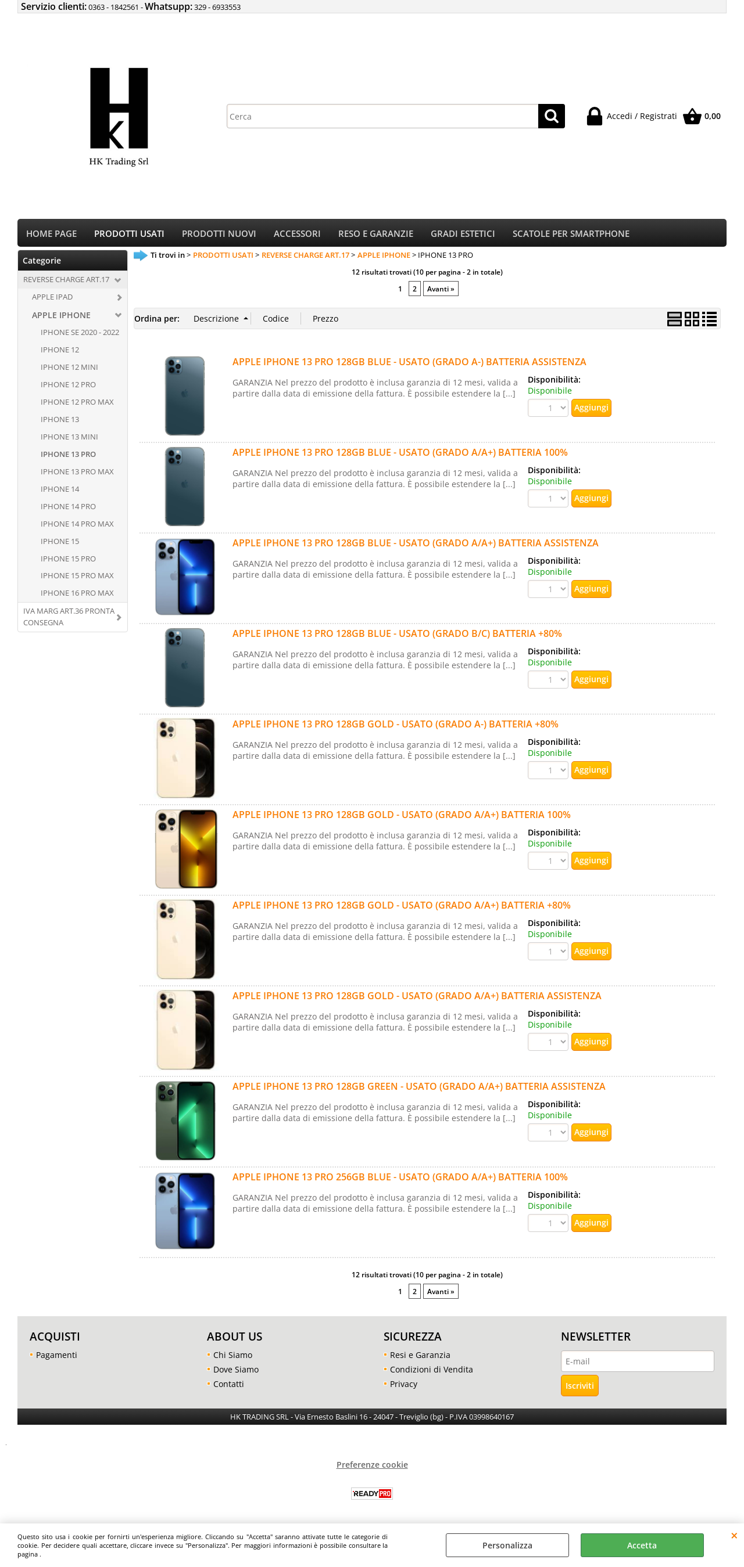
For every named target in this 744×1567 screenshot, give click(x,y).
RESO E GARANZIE (375, 235)
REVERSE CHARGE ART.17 (66, 283)
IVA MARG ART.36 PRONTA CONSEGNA (69, 621)
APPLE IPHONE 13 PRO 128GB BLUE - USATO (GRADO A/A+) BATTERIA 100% (400, 455)
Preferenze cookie (372, 1468)
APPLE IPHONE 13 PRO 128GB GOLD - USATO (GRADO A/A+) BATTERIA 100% (402, 818)
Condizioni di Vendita (431, 1373)
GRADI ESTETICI (463, 235)
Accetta (642, 1545)
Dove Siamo (236, 1373)
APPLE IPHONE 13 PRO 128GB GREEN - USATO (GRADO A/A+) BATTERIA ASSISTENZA (419, 1089)
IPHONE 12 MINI (69, 371)
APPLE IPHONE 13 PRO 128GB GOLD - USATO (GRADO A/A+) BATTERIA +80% (402, 908)
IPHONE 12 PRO (68, 388)
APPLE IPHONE (61, 319)
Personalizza (507, 1545)
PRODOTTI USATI (129, 235)
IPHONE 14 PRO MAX (77, 527)
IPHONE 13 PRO (68, 458)
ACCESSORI (297, 235)
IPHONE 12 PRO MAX (77, 406)
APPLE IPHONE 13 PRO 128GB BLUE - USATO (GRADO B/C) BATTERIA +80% (397, 637)
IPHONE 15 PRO (68, 562)
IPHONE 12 (60, 353)
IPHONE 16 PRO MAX (77, 597)
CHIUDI (734, 1535)
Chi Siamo (232, 1358)
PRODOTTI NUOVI (219, 235)
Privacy (403, 1387)
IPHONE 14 (60, 492)
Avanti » (441, 292)
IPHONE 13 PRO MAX (77, 475)
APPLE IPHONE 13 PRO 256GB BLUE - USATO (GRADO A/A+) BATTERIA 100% (400, 1180)
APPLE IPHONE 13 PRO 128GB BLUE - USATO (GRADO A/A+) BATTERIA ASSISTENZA (416, 546)
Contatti (228, 1387)
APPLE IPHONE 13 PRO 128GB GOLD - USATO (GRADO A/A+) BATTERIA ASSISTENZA (417, 999)
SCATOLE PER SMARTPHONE (571, 235)
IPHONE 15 (60, 544)
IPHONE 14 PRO (68, 510)
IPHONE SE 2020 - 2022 (80, 336)
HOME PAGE (51, 235)
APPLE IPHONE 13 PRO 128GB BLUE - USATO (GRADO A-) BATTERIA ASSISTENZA (409, 365)
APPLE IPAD (52, 301)
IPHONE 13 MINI (69, 440)
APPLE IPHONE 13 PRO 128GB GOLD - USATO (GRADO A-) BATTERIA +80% (396, 727)
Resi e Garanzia (420, 1358)
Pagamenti (56, 1358)
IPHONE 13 (60, 423)
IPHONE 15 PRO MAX (77, 579)
